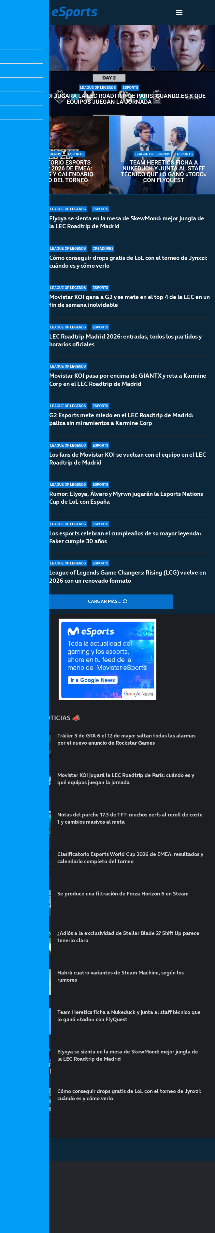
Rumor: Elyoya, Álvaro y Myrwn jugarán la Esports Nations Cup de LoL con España (126, 498)
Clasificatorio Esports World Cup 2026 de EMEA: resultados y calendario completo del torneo (54, 171)
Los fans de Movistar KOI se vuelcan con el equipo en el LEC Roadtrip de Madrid (127, 458)
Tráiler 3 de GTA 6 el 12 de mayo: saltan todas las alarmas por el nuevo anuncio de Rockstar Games (126, 739)
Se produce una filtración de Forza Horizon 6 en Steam (123, 893)
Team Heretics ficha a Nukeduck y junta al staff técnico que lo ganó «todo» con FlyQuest (164, 171)
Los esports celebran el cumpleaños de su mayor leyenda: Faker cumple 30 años (125, 537)
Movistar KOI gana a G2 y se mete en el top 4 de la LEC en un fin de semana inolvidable (129, 301)
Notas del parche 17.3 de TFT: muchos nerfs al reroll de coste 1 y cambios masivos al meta (130, 818)
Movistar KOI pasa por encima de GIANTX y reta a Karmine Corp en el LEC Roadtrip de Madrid (127, 379)
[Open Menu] (179, 12)
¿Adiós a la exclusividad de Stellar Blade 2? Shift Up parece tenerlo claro (128, 936)
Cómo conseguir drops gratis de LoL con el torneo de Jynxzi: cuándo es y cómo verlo (128, 262)
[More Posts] (107, 601)
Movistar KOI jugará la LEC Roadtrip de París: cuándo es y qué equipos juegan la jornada (109, 99)
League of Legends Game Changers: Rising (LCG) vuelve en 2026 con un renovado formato (127, 576)
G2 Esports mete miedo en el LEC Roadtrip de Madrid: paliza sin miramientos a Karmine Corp (121, 419)
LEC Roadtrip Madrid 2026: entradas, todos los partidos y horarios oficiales (125, 340)
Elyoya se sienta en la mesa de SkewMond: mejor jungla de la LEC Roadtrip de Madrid (126, 222)
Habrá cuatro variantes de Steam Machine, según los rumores (120, 976)
